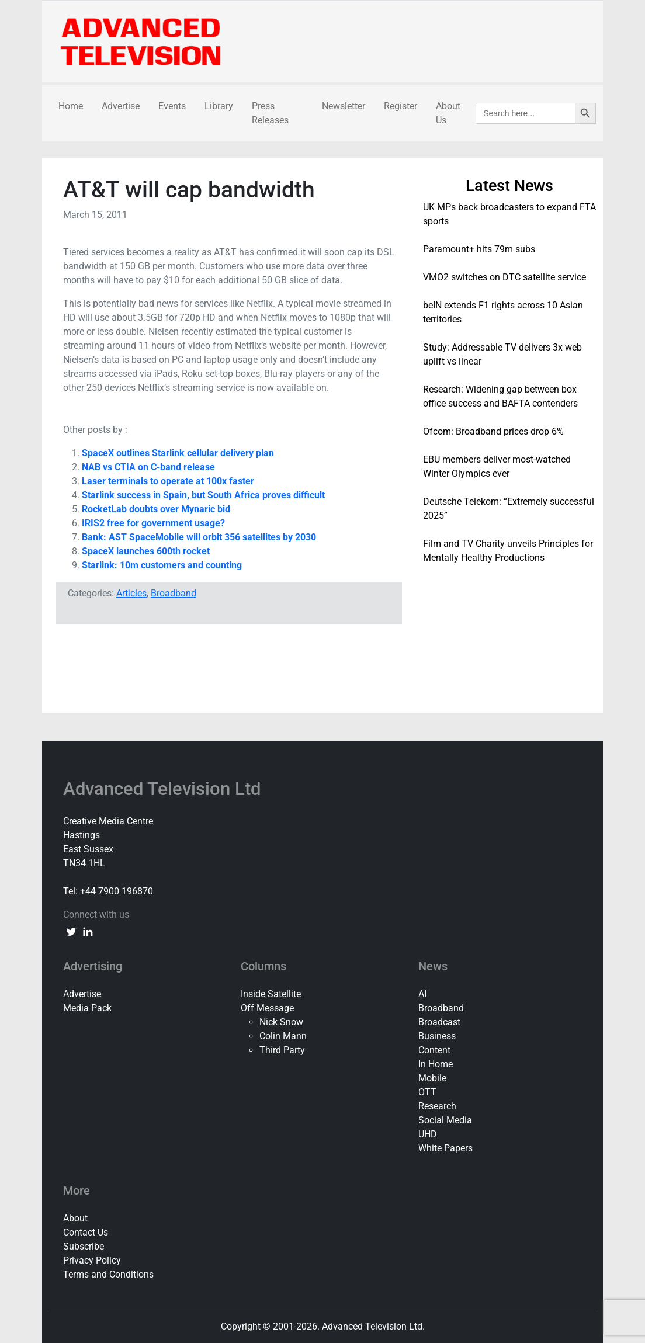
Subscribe (83, 1246)
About (75, 1218)
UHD (427, 1134)
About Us (448, 113)
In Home (435, 1064)
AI (422, 994)
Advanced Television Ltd (164, 789)
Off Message (267, 1008)
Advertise (121, 106)
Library (218, 106)
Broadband (173, 593)
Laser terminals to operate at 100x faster (168, 481)
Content (434, 1050)
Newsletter (343, 106)
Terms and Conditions (108, 1274)
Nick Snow (281, 1022)
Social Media (445, 1120)
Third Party (282, 1050)
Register (400, 106)
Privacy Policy (92, 1260)
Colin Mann (283, 1036)
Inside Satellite (271, 994)
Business (437, 1036)
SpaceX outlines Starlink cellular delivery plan (178, 453)
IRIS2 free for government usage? (153, 523)
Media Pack (87, 1008)
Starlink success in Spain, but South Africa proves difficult (203, 495)
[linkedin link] (87, 931)
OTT (427, 1092)
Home (70, 106)
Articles (131, 593)
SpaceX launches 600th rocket (146, 551)
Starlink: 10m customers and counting (162, 565)
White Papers (445, 1148)
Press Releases (270, 113)
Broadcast (439, 1022)
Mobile (432, 1078)
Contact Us (85, 1232)
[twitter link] (71, 931)
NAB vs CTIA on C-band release (148, 467)
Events (172, 106)
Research (437, 1106)
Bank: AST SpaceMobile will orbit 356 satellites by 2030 (199, 537)
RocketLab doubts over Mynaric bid (156, 509)
